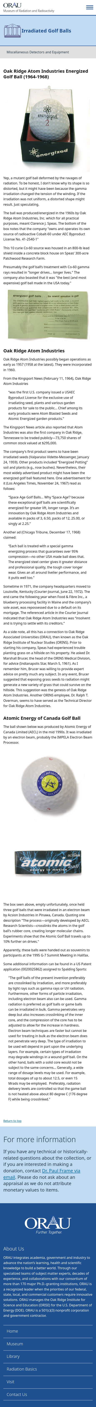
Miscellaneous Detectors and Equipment (38, 52)
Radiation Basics (22, 1369)
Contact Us (17, 1394)
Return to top (12, 1121)
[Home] (44, 7)
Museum (15, 1344)
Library (13, 1356)
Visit (10, 1381)
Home (12, 1331)
